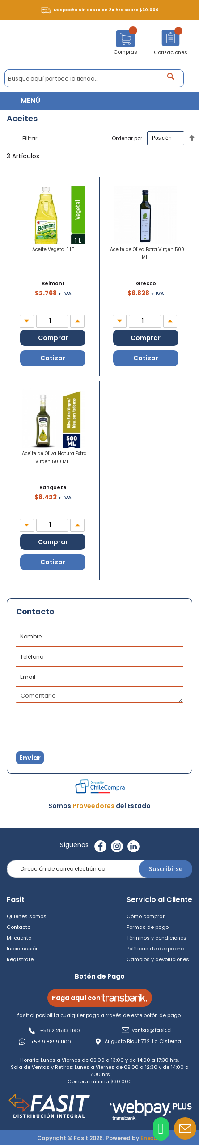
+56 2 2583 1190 (60, 1030)
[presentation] (60, 718)
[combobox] (94, 78)
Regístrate (20, 959)
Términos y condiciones (156, 937)
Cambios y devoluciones (158, 959)
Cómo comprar (146, 916)
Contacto (18, 927)
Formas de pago (148, 927)
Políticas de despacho (155, 948)
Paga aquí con (100, 997)
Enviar (30, 757)
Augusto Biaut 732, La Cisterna (143, 1041)
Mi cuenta (19, 937)
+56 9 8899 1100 (51, 1041)
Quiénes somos (27, 916)
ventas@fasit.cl (152, 1030)
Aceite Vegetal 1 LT (53, 249)
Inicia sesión (23, 948)
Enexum (151, 1138)
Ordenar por (127, 137)
